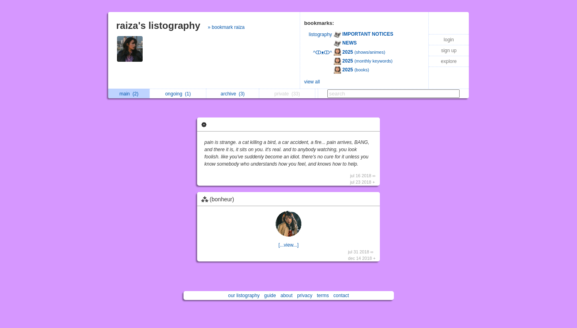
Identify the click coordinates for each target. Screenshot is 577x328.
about (286, 295)
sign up (449, 50)
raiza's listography (158, 25)
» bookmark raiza (226, 27)
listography (320, 34)
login (449, 40)
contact (341, 295)
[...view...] (288, 245)
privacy (304, 295)
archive (232, 94)
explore (448, 61)
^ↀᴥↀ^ (322, 52)
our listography (244, 295)
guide (270, 295)
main (128, 94)
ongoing (178, 94)
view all (312, 82)
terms (323, 295)
